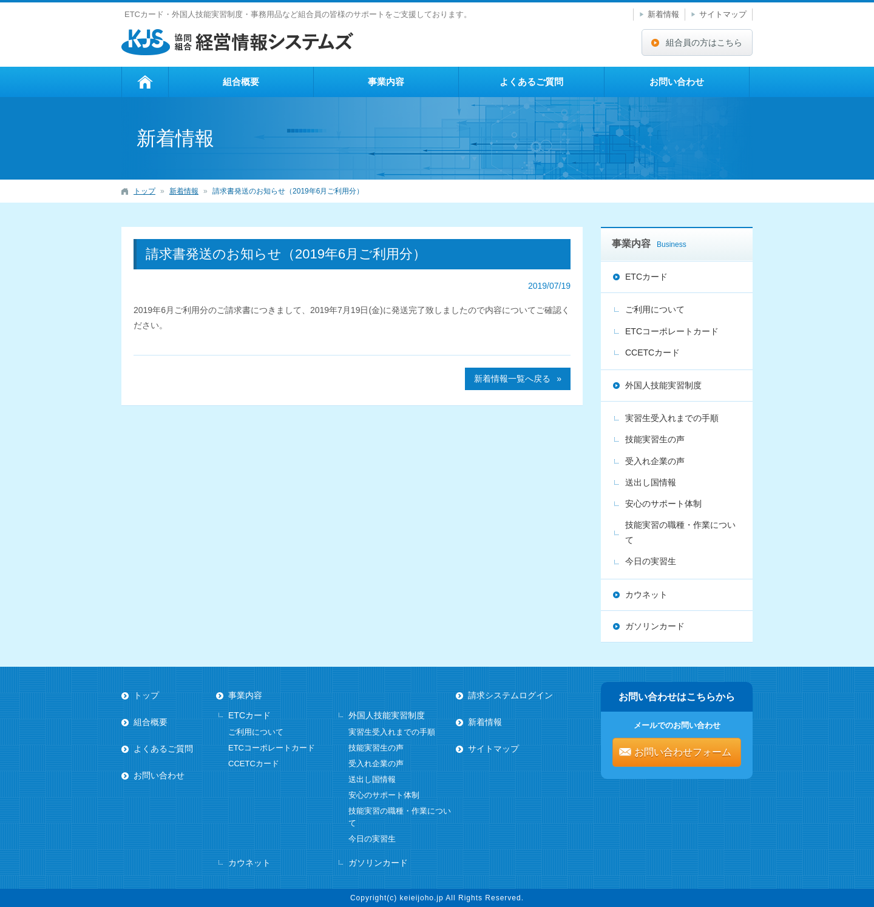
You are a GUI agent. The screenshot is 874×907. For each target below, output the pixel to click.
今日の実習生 (650, 561)
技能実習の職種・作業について (680, 532)
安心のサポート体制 (663, 503)
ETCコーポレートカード (672, 331)
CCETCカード (652, 352)
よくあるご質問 (531, 81)
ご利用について (655, 309)
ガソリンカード (655, 626)
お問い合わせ (676, 81)
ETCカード (646, 277)
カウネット (646, 594)
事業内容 (386, 81)
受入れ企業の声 (655, 461)
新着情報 (663, 14)
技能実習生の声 (655, 439)
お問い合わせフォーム (682, 752)
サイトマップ (723, 14)
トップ (145, 82)
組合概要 (241, 81)
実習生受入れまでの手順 (672, 418)
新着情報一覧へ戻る (512, 378)
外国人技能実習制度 (663, 385)
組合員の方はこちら (704, 42)
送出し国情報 (650, 482)
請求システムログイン (510, 695)
